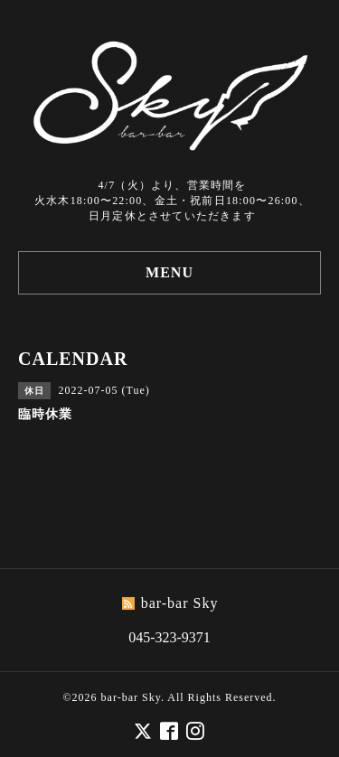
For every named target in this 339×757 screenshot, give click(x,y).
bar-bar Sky (131, 697)
